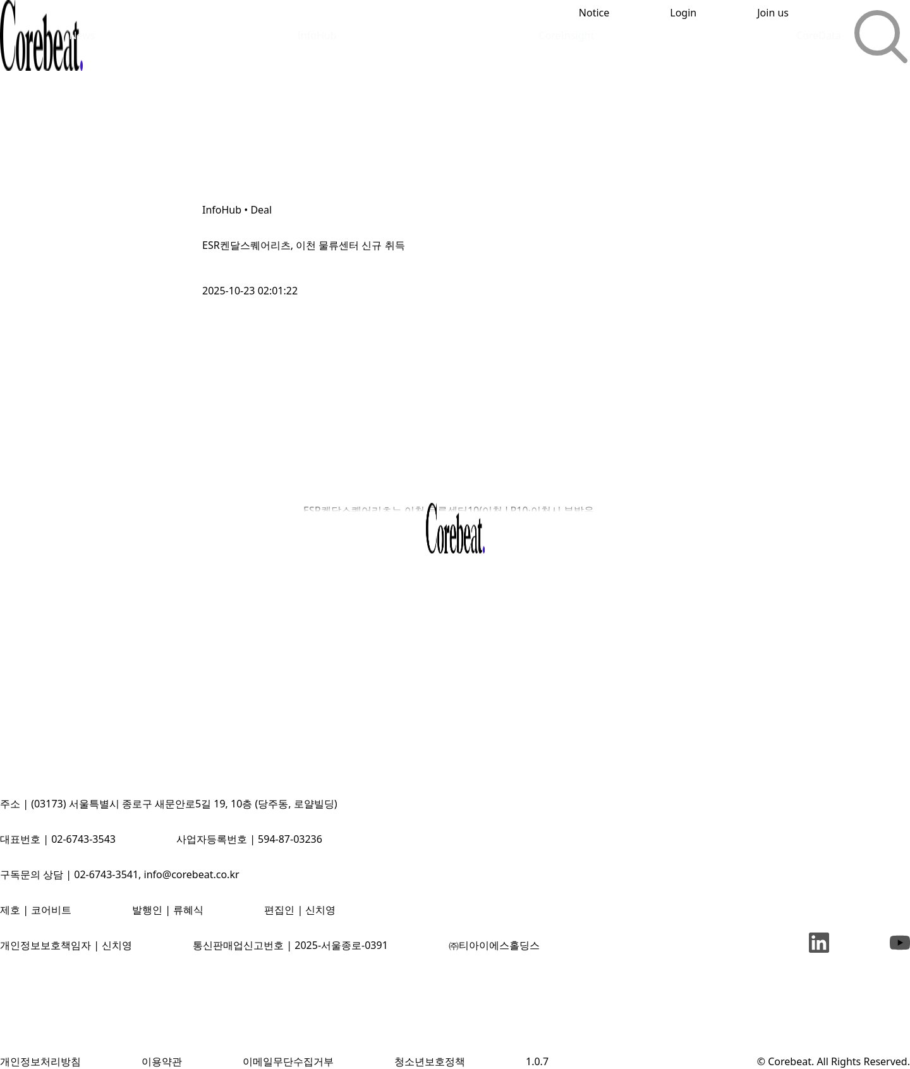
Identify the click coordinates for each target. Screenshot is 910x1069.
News (82, 35)
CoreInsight (566, 35)
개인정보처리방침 (40, 1061)
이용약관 (162, 1061)
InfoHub (316, 35)
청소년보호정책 (429, 1061)
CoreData (818, 35)
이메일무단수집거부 (288, 1061)
